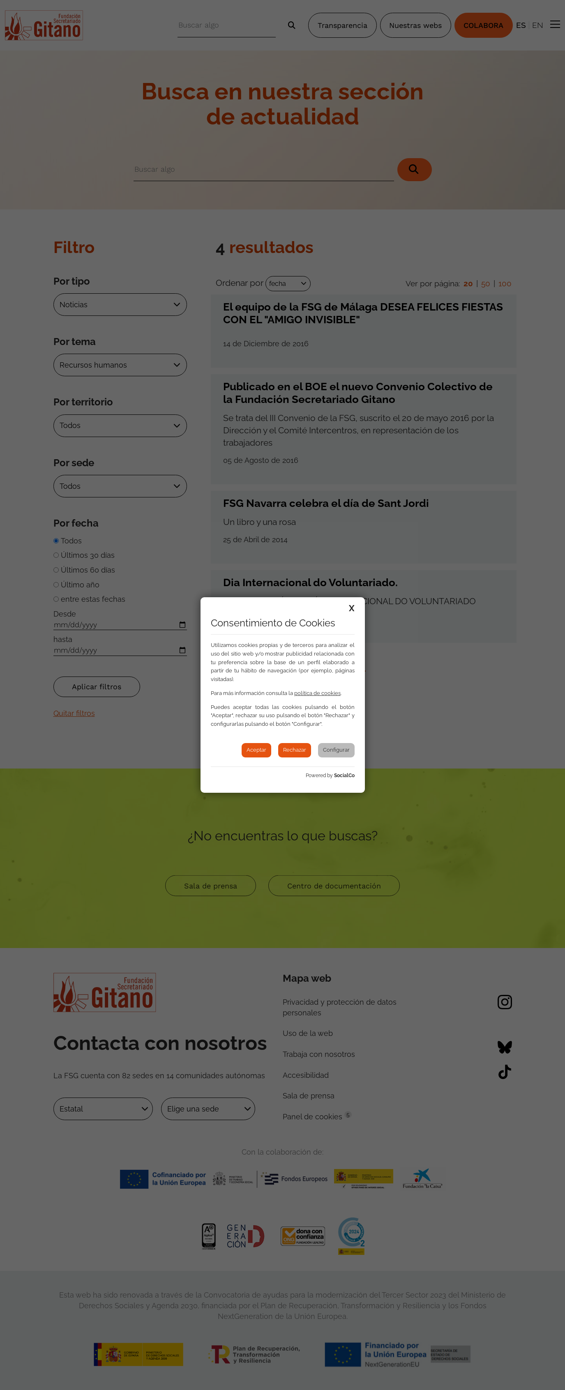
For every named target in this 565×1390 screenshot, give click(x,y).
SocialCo (344, 775)
